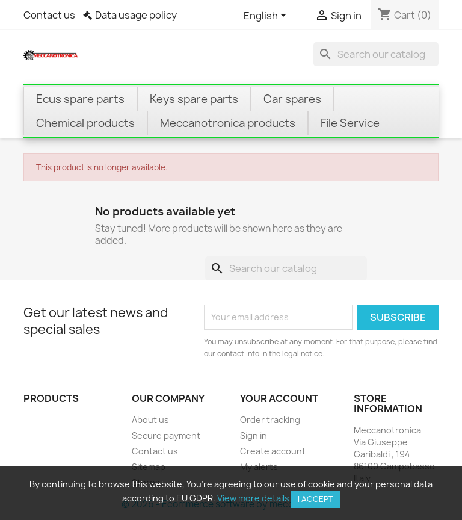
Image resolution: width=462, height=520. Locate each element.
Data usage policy (136, 15)
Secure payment (166, 435)
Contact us (49, 15)
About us (150, 420)
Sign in (253, 435)
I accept (315, 499)
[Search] (376, 54)
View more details (253, 498)
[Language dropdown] (267, 16)
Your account (279, 398)
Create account (273, 451)
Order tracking (270, 420)
